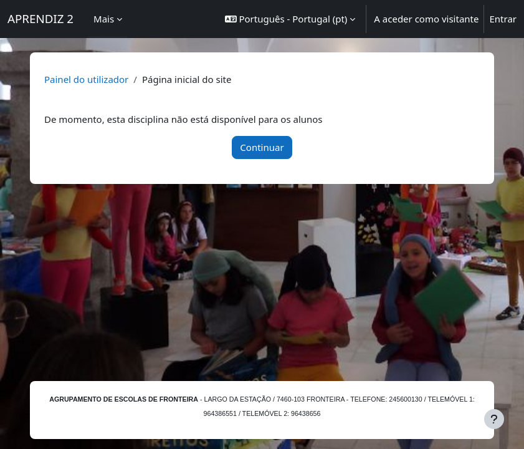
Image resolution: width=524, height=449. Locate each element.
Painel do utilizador (86, 79)
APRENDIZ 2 (40, 18)
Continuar (261, 147)
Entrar (503, 18)
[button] (290, 19)
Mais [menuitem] (103, 18)
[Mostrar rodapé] (494, 419)
